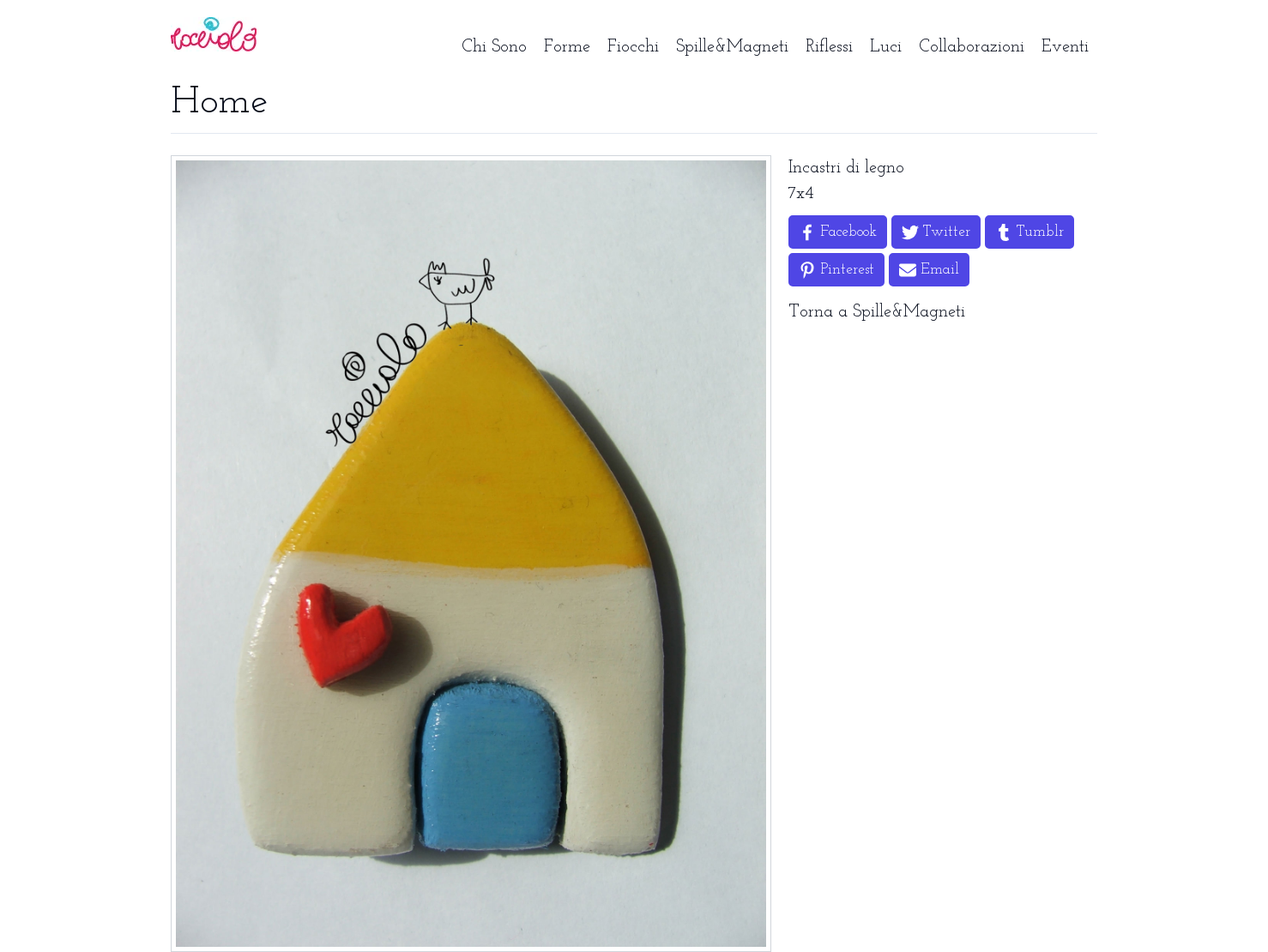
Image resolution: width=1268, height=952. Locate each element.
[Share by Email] (929, 269)
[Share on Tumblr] (1029, 232)
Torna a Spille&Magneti (876, 312)
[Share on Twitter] (936, 232)
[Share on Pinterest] (836, 269)
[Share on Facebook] (837, 232)
